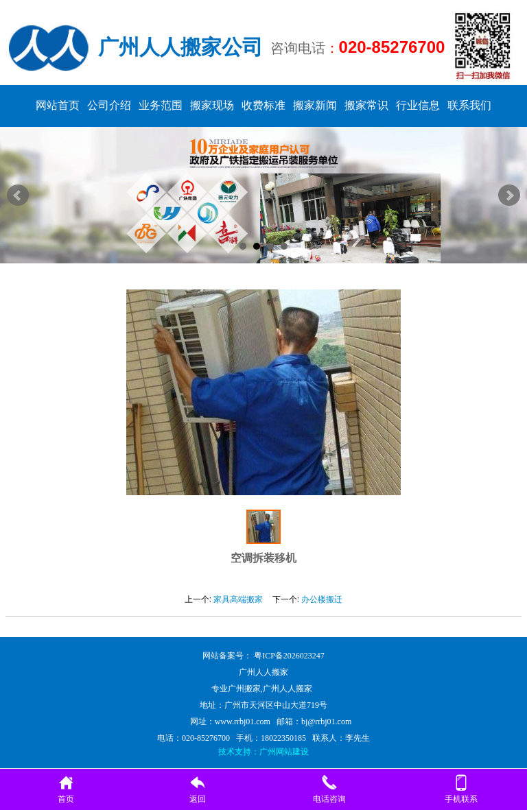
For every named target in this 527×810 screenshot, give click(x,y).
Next (509, 195)
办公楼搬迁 (321, 599)
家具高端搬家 (238, 599)
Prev (18, 195)
